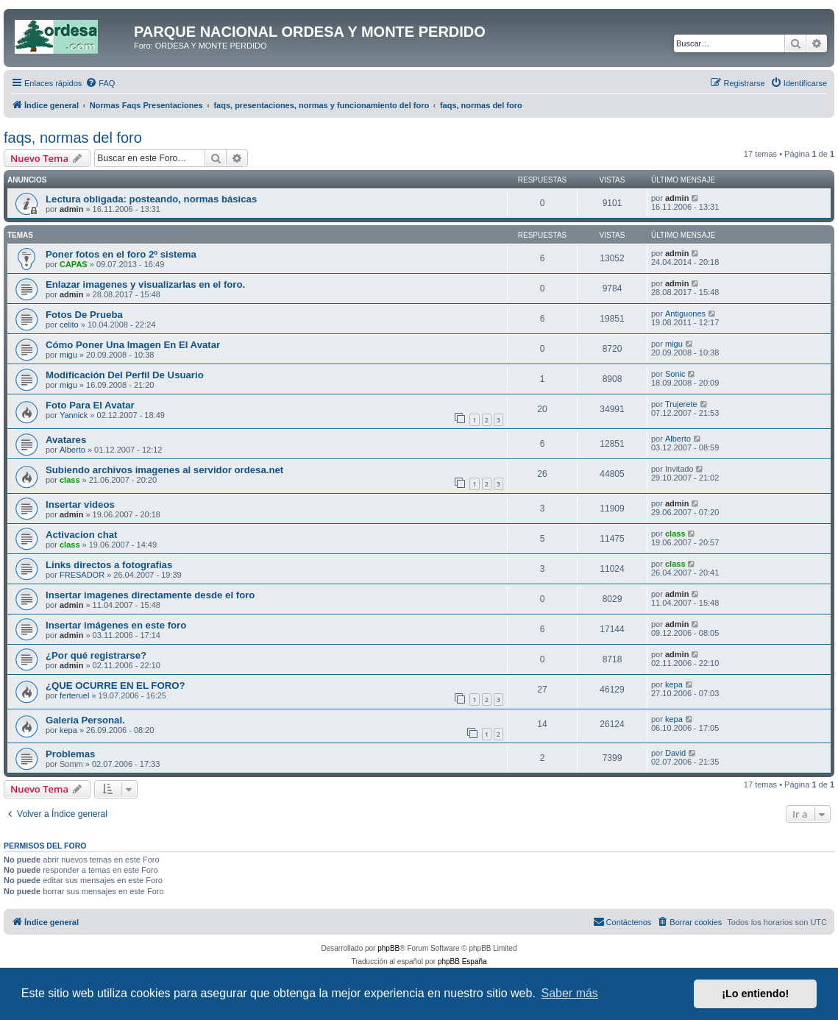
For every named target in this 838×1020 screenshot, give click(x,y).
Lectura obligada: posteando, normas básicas (151, 199)
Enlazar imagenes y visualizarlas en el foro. (145, 284)
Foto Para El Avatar (90, 405)
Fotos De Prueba (84, 314)
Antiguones (685, 313)
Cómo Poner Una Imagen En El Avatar (133, 344)
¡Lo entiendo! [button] (755, 993)
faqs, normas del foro (73, 138)
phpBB (388, 948)
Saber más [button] (569, 993)
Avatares (66, 439)
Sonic (675, 373)
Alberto (72, 449)
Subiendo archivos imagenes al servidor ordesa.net (164, 469)
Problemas (70, 753)
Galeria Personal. (85, 720)
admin (71, 209)
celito (69, 324)
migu (68, 354)
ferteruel (74, 695)
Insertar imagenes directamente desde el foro (150, 595)
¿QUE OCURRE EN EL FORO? (115, 685)
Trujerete (681, 404)
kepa (674, 684)
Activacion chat (81, 534)
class (70, 479)
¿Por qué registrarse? (96, 655)
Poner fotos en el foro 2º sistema (121, 254)
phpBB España (462, 961)
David (675, 752)
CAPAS (74, 264)
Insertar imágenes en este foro (116, 625)
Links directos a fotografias (109, 564)
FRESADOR (82, 574)
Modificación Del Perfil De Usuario (125, 374)
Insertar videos (80, 504)
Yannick (74, 415)
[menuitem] (100, 83)
